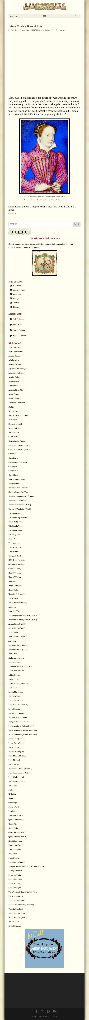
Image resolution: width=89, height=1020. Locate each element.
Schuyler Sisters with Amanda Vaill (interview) (26, 866)
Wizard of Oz (13, 922)
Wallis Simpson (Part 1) (17, 913)
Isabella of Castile (15, 611)
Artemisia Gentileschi (16, 403)
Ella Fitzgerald (14, 535)
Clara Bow (12, 466)
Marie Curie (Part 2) (16, 743)
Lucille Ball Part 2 (15, 700)
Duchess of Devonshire (17, 500)
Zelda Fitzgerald (14, 926)
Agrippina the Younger (17, 369)
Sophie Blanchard (15, 879)
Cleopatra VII (13, 471)
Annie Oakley (13, 394)
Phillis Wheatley (14, 807)
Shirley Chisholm (15, 871)
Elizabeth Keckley (15, 530)
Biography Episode (44, 30)
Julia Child (12, 654)
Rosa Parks (12, 854)
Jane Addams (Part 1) (16, 624)
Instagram (17, 298)
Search (76, 224)
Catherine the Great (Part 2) (19, 449)
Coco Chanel (13, 475)
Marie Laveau (13, 747)
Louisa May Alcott (15, 692)
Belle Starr (12, 420)
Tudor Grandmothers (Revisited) (21, 905)
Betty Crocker (13, 432)
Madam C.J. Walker (16, 713)
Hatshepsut (12, 581)
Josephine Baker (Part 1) (17, 645)
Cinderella (12, 454)
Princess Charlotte (15, 815)
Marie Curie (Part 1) (16, 739)
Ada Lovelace (13, 360)
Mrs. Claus (12, 786)
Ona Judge (12, 803)
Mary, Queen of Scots (16, 781)
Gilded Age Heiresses (16, 560)
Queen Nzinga (14, 828)
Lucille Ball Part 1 (15, 696)
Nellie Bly (12, 798)
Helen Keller (13, 590)
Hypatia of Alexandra (16, 594)
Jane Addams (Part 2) (16, 628)
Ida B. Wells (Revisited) (17, 603)
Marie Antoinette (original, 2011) (21, 726)
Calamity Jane (13, 437)
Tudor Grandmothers (16, 900)
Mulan (10, 790)
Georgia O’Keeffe (15, 556)
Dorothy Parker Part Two (18, 492)
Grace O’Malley (14, 569)
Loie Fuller (12, 688)
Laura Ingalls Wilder (16, 671)
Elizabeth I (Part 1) (15, 522)
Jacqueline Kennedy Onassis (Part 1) (22, 615)
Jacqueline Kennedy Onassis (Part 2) (22, 620)
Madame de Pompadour (17, 717)
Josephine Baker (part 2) (17, 649)
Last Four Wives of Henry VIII (20, 666)
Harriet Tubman (14, 573)
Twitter (16, 303)
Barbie (11, 407)
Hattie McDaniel (14, 586)
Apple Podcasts (19, 290)
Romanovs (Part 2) (15, 849)
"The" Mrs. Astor (15, 347)
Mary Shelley (13, 764)
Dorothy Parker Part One (18, 488)
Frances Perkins (14, 547)
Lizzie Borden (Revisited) (18, 683)
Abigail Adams (14, 356)
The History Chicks (18, 30)
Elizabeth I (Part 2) (15, 526)
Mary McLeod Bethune (17, 756)
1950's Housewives (15, 352)
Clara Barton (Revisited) (17, 462)
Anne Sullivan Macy (16, 390)
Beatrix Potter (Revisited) (18, 415)
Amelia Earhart (14, 377)
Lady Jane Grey (14, 662)
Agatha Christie (14, 364)
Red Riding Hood (15, 841)
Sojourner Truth (14, 875)
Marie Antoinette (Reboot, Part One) (22, 730)
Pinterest (16, 307)
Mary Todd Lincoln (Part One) (20, 769)
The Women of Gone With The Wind (22, 892)
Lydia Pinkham (14, 709)
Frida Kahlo (13, 552)
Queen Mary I (13, 824)
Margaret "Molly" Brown (18, 722)
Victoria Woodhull (15, 909)
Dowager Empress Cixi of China (21, 496)
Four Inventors (14, 543)
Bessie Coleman (14, 428)
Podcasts (62, 30)
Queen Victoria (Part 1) (17, 832)
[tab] (44, 319)
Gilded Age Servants (16, 564)
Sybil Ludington (14, 888)
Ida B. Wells (13, 598)
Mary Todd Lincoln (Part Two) (20, 773)
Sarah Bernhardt (14, 858)
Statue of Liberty (15, 883)
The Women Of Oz (15, 896)
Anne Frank (13, 386)
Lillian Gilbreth (14, 675)
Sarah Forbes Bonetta (16, 862)
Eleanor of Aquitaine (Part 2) (19, 509)
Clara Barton (13, 458)
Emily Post (12, 539)
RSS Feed (17, 286)
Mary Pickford (14, 760)
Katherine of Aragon (16, 658)
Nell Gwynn (13, 794)
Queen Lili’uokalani (16, 820)
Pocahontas (12, 811)
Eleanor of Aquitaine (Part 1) (19, 505)
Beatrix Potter (13, 411)
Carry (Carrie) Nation (16, 441)
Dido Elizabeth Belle (16, 479)
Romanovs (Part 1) (15, 845)
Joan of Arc (12, 641)
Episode (55, 30)
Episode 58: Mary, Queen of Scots (25, 26)
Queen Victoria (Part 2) (17, 837)
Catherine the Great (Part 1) (19, 445)
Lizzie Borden (13, 679)
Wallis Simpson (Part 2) (17, 917)
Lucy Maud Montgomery (18, 705)
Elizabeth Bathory (15, 513)
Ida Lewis (12, 607)
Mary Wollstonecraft (16, 777)
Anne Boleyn (13, 381)
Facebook (17, 294)
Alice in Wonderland (16, 373)
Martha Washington (16, 752)
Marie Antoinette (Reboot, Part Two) (22, 735)
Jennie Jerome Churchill (17, 637)
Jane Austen (13, 632)
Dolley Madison (14, 483)
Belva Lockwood (15, 424)
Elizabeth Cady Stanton (17, 518)
